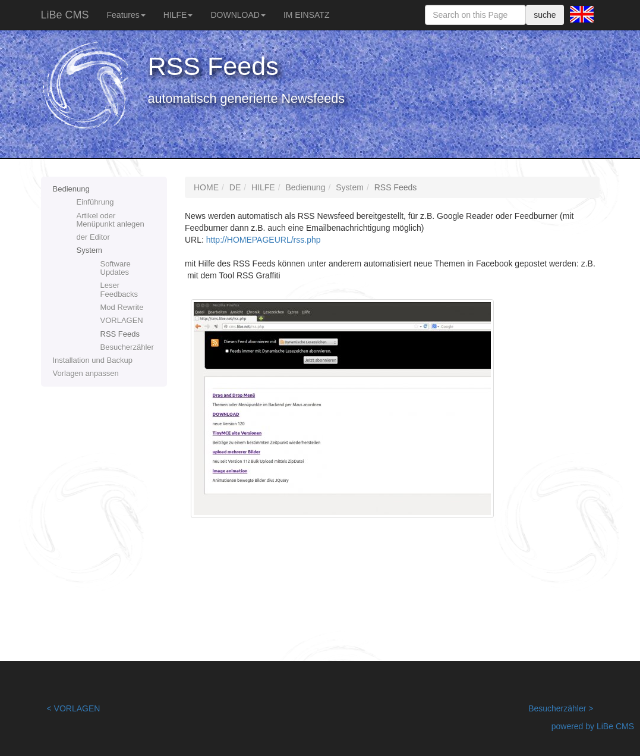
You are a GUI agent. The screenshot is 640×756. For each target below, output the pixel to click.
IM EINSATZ (306, 15)
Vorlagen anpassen (86, 373)
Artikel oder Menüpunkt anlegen (110, 219)
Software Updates (115, 268)
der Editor (93, 237)
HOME (206, 187)
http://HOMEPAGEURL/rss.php (263, 239)
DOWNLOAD (237, 15)
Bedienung (71, 188)
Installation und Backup (93, 360)
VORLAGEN (121, 320)
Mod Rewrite (122, 307)
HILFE (178, 15)
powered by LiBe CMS (592, 726)
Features (126, 15)
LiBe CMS (65, 15)
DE (235, 187)
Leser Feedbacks (119, 289)
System (89, 250)
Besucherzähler (127, 347)
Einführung (95, 201)
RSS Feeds (120, 334)
